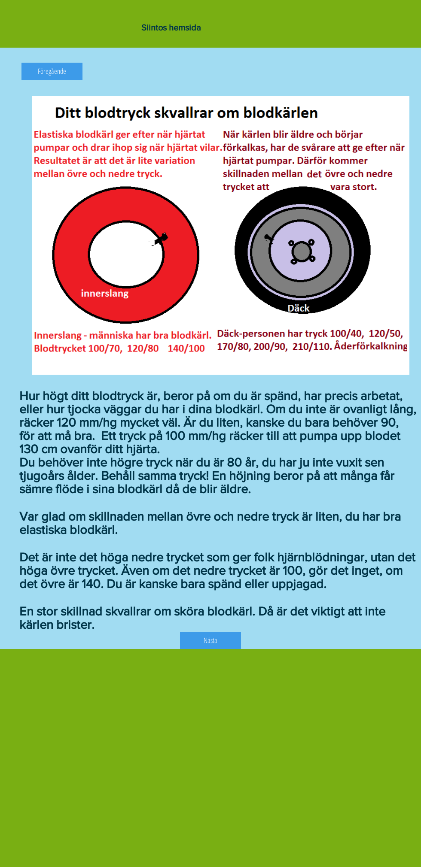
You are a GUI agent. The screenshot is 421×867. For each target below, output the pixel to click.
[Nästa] (210, 640)
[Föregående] (51, 71)
